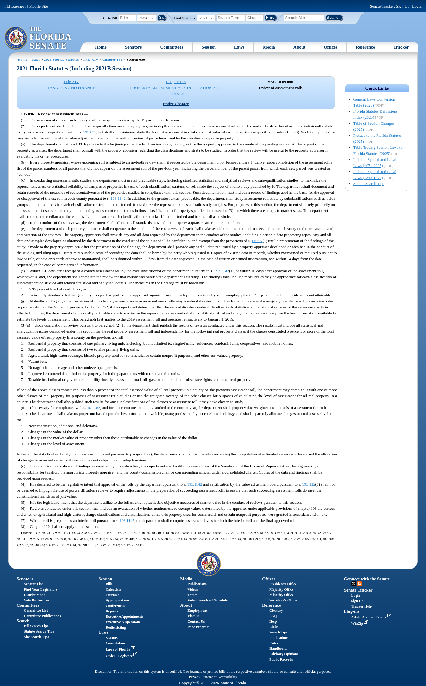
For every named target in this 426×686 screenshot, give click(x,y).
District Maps (34, 595)
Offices (330, 47)
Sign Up (402, 6)
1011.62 (93, 408)
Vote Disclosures (36, 600)
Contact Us (196, 621)
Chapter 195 (112, 59)
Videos (192, 589)
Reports (112, 611)
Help (273, 621)
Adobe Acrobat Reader (372, 617)
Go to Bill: (110, 18)
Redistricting (116, 627)
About (299, 47)
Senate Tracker (358, 590)
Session (209, 47)
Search (23, 620)
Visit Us (193, 616)
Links (273, 627)
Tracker (401, 47)
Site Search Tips (36, 637)
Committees (171, 47)
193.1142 (118, 198)
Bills (109, 584)
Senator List (33, 584)
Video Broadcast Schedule (207, 600)
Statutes (112, 638)
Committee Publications (42, 616)
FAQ (273, 616)
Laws (239, 47)
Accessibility (227, 677)
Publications (196, 584)
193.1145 (127, 520)
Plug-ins (351, 611)
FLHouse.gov (15, 6)
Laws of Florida (121, 649)
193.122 (308, 484)
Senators (133, 47)
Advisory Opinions (283, 654)
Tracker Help (361, 606)
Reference (365, 47)
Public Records (281, 659)
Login (417, 6)
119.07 (257, 240)
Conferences (115, 606)
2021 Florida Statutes (61, 59)
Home (100, 47)
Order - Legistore (122, 656)
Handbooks (278, 648)
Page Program (198, 627)
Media (269, 47)
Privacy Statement (202, 677)
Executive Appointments (124, 616)
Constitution (115, 643)
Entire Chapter (176, 103)
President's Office (283, 584)
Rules (273, 643)
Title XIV (90, 59)
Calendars (114, 589)
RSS (359, 583)
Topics (192, 595)
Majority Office (281, 589)
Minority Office (281, 595)
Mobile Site (38, 6)
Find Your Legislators (40, 589)
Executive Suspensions (123, 622)
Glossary (276, 610)
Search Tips (278, 632)
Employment (197, 610)
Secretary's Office (283, 600)
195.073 (89, 132)
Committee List (36, 610)
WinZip (360, 623)
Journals (112, 595)
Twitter (353, 583)
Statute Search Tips (368, 183)
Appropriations (118, 600)
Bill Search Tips (36, 626)
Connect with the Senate (367, 578)
